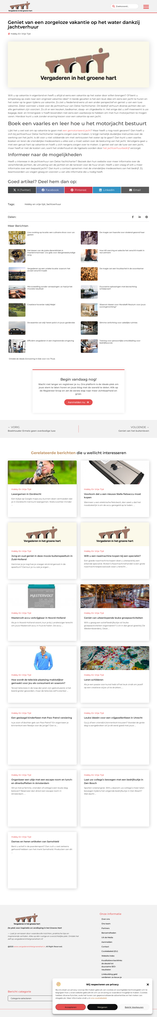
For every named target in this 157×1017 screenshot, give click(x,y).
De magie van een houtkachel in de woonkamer (122, 268)
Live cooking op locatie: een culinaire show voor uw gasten (51, 233)
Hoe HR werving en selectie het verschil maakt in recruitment (122, 251)
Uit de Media (107, 937)
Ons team (106, 923)
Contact (105, 946)
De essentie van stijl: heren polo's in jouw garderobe (51, 322)
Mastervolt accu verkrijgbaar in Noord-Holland (38, 617)
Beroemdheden (108, 933)
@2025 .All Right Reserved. (35, 946)
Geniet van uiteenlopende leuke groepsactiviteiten (113, 617)
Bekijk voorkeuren (134, 1007)
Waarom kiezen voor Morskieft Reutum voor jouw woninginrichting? (123, 305)
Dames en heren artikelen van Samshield (35, 841)
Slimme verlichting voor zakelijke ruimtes (118, 322)
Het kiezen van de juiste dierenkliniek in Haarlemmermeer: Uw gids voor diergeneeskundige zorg (51, 252)
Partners (105, 928)
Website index (108, 956)
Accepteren (71, 1007)
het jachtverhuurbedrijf (116, 148)
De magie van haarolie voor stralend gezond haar (122, 232)
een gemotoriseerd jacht (77, 130)
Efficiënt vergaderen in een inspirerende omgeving (50, 341)
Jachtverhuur (53, 204)
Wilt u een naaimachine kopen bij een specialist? (112, 555)
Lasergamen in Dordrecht (26, 494)
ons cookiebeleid (99, 998)
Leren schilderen (93, 679)
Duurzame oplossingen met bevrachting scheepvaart (118, 287)
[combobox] (124, 6)
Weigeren (102, 1007)
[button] (147, 984)
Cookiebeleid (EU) (109, 951)
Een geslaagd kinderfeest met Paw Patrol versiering (41, 717)
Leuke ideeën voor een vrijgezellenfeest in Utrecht (113, 717)
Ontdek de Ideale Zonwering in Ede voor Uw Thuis (32, 359)
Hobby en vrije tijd (21, 33)
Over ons (105, 919)
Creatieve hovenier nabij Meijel (41, 304)
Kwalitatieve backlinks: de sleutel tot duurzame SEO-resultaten (111, 965)
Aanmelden (106, 942)
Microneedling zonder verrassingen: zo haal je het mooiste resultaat (49, 287)
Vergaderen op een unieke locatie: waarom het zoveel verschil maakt (48, 269)
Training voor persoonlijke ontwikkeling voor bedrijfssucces (120, 342)
